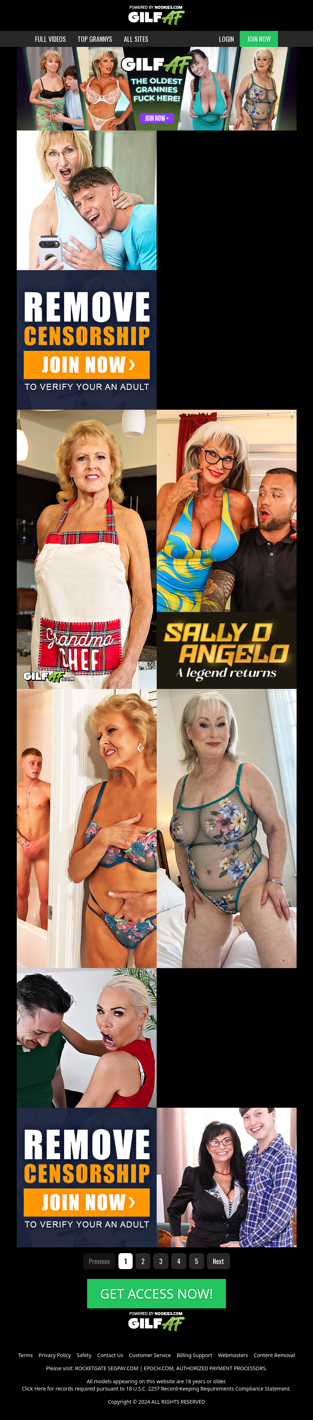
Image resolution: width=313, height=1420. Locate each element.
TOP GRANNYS (95, 39)
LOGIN (226, 39)
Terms (25, 1355)
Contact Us (110, 1355)
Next (218, 1261)
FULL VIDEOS (50, 39)
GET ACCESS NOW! (156, 1294)
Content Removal (274, 1355)
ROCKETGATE (90, 1368)
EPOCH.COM (159, 1368)
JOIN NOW (259, 39)
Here (40, 1388)
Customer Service (150, 1355)
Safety (84, 1355)
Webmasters (233, 1355)
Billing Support (194, 1355)
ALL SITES (136, 39)
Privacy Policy (55, 1355)
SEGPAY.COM (123, 1368)
